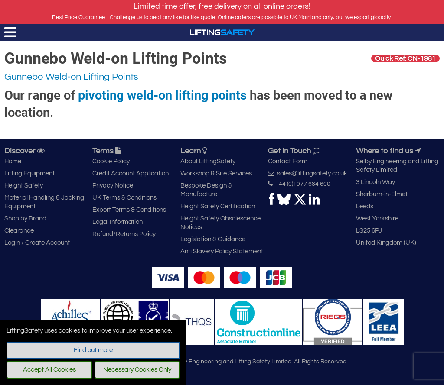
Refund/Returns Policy (124, 234)
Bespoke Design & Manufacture (206, 189)
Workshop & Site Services (216, 173)
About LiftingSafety (207, 161)
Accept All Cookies (49, 369)
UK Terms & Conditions (124, 197)
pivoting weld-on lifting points (162, 95)
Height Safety (23, 185)
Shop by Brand (25, 218)
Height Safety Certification (217, 206)
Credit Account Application (130, 173)
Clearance (19, 230)
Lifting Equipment (29, 173)
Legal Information (117, 222)
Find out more (93, 350)
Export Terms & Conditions (129, 210)
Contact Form (287, 161)
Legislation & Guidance (212, 239)
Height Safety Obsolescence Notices (220, 222)
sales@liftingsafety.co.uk (307, 173)
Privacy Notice (112, 185)
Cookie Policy (111, 161)
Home (12, 161)
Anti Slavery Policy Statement (221, 251)
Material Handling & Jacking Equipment (44, 202)
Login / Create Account (37, 242)
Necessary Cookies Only (137, 369)
